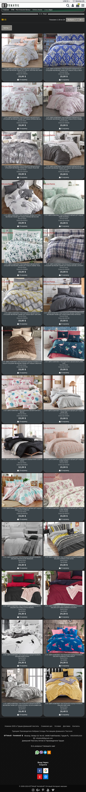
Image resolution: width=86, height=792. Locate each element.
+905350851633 (76, 736)
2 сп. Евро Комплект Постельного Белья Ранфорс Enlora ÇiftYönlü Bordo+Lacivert (64, 606)
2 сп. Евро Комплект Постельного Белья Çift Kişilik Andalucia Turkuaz (22, 509)
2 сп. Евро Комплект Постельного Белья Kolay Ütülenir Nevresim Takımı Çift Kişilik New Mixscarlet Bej (64, 168)
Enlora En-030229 (22, 171)
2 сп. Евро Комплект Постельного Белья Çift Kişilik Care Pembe (63, 509)
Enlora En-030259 (63, 123)
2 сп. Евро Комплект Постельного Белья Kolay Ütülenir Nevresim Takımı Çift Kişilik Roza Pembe (64, 118)
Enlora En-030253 (22, 318)
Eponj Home (22, 560)
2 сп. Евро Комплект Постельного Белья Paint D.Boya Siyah (22, 460)
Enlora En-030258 (63, 74)
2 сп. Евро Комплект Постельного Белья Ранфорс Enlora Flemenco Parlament (64, 655)
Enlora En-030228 (63, 171)
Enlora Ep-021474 (63, 367)
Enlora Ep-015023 (22, 465)
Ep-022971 (64, 709)
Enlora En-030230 (22, 123)
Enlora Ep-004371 (63, 513)
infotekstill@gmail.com (44, 738)
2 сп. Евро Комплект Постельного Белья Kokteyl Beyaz (22, 411)
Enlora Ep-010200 (63, 220)
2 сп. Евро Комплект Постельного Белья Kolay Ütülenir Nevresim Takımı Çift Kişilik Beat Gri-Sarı (22, 313)
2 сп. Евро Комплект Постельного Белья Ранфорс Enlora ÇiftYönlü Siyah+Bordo (22, 606)
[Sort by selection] (71, 19)
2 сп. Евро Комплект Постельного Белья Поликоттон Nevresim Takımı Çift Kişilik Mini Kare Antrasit (64, 313)
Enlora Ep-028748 (63, 318)
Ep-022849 (22, 611)
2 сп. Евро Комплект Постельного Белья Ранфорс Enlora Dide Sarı (64, 704)
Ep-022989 (64, 562)
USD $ (66, 1)
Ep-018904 (64, 660)
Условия (57, 726)
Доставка (66, 726)
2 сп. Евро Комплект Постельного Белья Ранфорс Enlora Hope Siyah (22, 655)
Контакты (76, 726)
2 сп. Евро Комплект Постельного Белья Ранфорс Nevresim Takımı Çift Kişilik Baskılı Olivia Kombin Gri (22, 704)
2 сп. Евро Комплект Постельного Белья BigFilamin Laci (64, 362)
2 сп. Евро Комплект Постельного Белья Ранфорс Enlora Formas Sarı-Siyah (64, 558)
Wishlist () (78, 1)
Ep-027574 (22, 709)
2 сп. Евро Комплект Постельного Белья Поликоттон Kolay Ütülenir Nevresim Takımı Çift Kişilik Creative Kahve (22, 363)
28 (81, 20)
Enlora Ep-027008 (22, 367)
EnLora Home (22, 72)
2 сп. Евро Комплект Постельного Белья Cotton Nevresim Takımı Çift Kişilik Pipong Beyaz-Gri (22, 216)
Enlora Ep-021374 (22, 416)
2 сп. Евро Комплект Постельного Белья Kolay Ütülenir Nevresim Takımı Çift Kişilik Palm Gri (22, 167)
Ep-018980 (22, 660)
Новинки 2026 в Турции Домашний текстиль (22, 726)
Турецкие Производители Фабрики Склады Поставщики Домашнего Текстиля (42, 731)
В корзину (22, 79)
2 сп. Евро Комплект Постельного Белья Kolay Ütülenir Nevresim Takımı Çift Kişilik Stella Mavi (64, 69)
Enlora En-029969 (22, 269)
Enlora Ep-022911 (22, 220)
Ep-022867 (64, 611)
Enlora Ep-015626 (63, 416)
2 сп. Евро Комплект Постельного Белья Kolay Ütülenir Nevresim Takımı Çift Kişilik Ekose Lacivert (63, 264)
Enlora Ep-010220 (63, 465)
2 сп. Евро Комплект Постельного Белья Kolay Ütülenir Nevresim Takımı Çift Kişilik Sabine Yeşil (22, 264)
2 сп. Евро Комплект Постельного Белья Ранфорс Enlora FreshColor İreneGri (22, 558)
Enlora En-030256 (63, 269)
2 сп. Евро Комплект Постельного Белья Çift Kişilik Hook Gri (63, 411)
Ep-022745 (22, 562)
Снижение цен (46, 726)
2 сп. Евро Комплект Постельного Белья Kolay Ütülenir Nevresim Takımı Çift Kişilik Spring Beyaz (22, 118)
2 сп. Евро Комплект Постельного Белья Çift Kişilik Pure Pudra (63, 460)
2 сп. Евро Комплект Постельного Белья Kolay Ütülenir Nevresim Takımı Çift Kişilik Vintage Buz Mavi (22, 69)
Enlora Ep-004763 (22, 513)
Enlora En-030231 (22, 74)
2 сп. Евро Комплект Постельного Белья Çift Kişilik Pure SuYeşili (63, 216)
